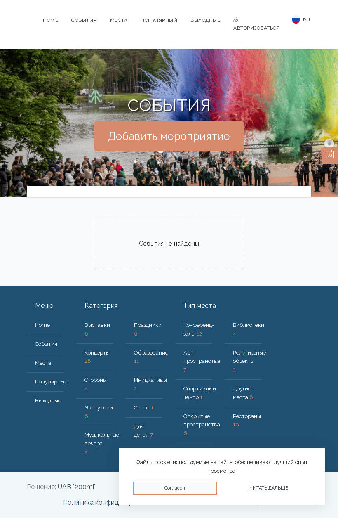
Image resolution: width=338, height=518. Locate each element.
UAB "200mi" (77, 487)
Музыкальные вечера (101, 443)
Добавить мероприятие (169, 136)
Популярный (159, 20)
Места (119, 20)
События (84, 20)
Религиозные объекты (249, 361)
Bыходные (205, 20)
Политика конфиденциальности (113, 502)
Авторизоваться (256, 24)
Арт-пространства (201, 361)
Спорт (143, 407)
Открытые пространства (201, 425)
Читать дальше (268, 488)
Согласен (174, 488)
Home (50, 20)
